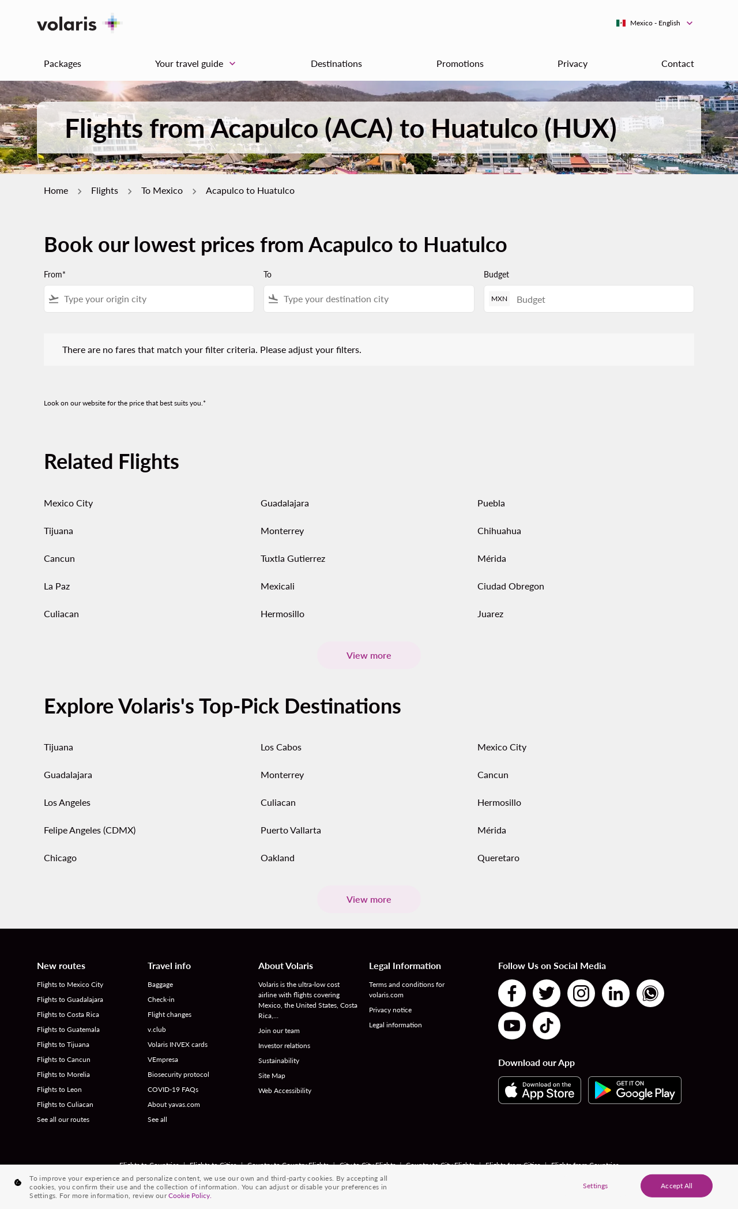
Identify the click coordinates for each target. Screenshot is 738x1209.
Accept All (676, 1188)
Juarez (490, 613)
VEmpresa (163, 1059)
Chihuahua (499, 530)
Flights (104, 190)
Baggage (160, 984)
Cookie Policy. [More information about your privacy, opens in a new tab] (190, 1198)
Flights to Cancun (64, 1059)
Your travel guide (198, 63)
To (267, 274)
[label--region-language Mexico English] (655, 23)
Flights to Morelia (63, 1074)
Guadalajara (285, 502)
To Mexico (162, 190)
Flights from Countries (585, 1165)
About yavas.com (174, 1104)
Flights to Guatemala (68, 1029)
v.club (157, 1029)
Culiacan (61, 613)
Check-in (161, 999)
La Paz (57, 585)
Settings (595, 1188)
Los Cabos (281, 746)
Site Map (271, 1075)
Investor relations (284, 1045)
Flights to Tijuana (63, 1044)
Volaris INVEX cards (178, 1044)
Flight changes (169, 1014)
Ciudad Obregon (510, 585)
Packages (62, 63)
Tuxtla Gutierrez (293, 558)
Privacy (573, 63)
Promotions (460, 63)
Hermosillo (282, 613)
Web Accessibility (284, 1090)
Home (56, 190)
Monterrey (282, 530)
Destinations (336, 63)
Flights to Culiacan (65, 1104)
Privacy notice (390, 1009)
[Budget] (599, 299)
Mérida (491, 558)
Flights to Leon (59, 1089)
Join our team (279, 1030)
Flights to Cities (213, 1165)
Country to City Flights (440, 1165)
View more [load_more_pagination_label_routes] (369, 654)
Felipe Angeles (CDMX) (89, 829)
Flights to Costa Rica (68, 1014)
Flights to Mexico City (70, 984)
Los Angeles (67, 802)
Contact (677, 63)
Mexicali (278, 585)
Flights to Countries (149, 1165)
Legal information (395, 1024)
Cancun (59, 558)
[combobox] (156, 299)
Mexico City (68, 502)
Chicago (60, 857)
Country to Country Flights (288, 1165)
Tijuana (58, 530)
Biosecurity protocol (178, 1074)
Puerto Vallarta (291, 829)
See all (157, 1119)
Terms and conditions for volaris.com (407, 989)
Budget (496, 274)
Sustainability (278, 1060)
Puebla (491, 502)
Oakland (278, 857)
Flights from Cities (512, 1165)
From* (55, 274)
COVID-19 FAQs (173, 1089)
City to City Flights (368, 1165)
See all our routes (63, 1119)
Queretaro (498, 857)
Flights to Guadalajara (70, 999)
